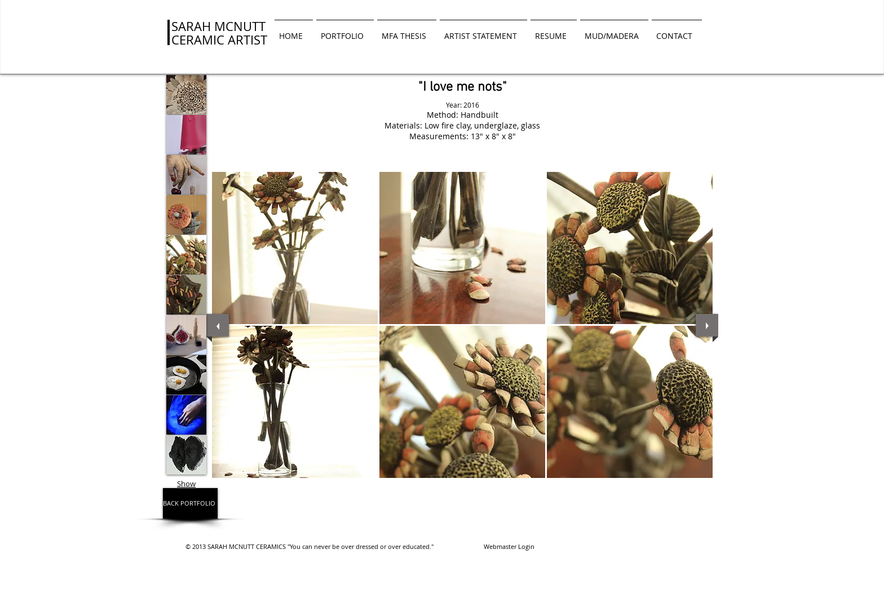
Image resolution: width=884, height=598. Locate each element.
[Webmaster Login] (509, 546)
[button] (295, 248)
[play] (695, 485)
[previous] (217, 325)
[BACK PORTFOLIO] (190, 503)
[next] (707, 325)
